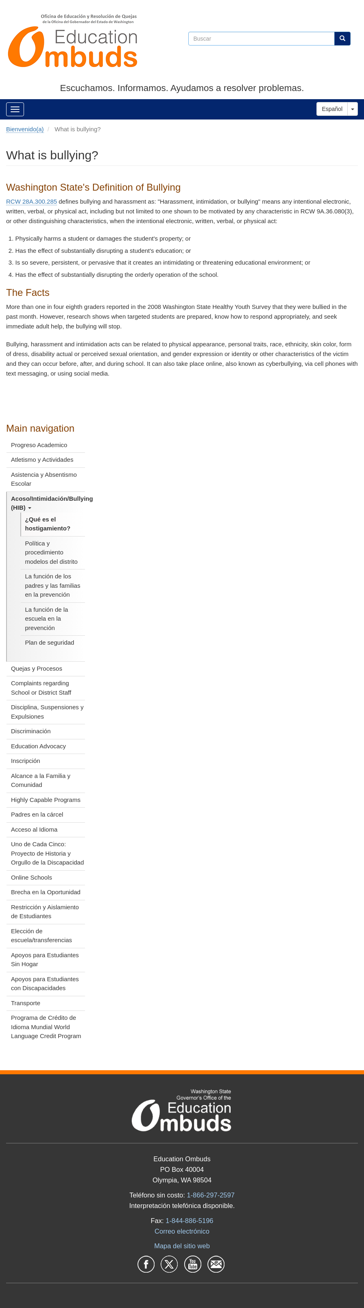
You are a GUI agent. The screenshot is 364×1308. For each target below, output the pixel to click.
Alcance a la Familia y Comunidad (40, 780)
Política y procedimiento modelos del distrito (51, 552)
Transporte (25, 1002)
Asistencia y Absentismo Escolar (44, 479)
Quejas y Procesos (36, 668)
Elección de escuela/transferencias (41, 936)
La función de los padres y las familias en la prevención (53, 585)
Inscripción (25, 760)
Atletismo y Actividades (42, 459)
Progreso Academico (39, 444)
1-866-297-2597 (210, 1195)
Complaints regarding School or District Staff (41, 688)
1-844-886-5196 (189, 1220)
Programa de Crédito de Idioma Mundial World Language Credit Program (46, 1026)
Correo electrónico (182, 1231)
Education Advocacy (38, 746)
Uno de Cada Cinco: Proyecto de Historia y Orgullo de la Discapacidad (47, 853)
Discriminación (31, 731)
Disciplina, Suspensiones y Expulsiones (47, 712)
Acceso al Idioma (34, 829)
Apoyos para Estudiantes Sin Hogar (45, 960)
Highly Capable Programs (46, 799)
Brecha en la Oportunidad (46, 892)
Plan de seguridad (49, 642)
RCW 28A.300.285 (31, 201)
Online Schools (31, 877)
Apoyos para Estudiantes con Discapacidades (45, 984)
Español (332, 109)
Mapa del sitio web (182, 1245)
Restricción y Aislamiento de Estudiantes (45, 912)
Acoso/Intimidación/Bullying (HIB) (48, 503)
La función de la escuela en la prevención (46, 618)
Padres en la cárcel (37, 814)
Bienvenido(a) (25, 129)
